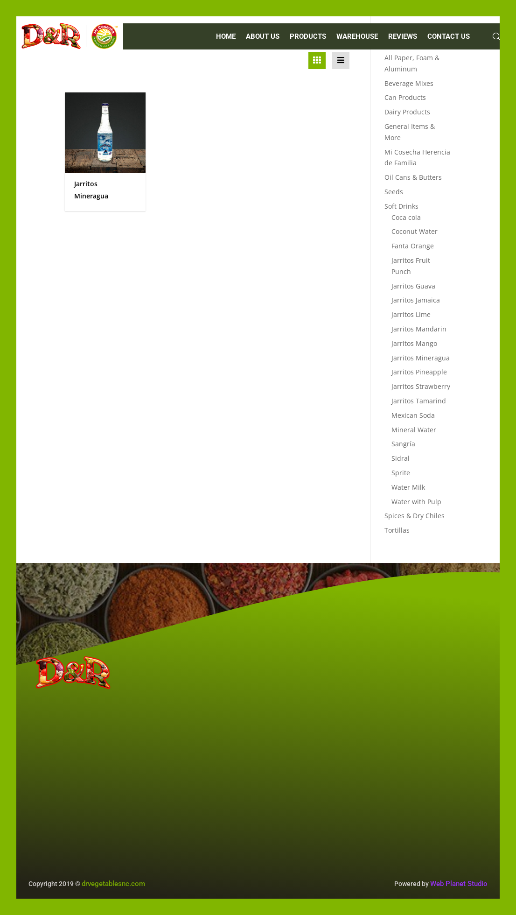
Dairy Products (407, 111)
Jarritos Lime (411, 314)
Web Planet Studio (459, 884)
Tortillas (397, 530)
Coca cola (406, 217)
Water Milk (408, 487)
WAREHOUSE (357, 37)
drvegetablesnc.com (113, 884)
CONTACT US (448, 37)
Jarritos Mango (414, 343)
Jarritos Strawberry (420, 386)
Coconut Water (414, 231)
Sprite (400, 472)
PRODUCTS (308, 37)
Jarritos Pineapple (419, 371)
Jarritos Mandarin (418, 328)
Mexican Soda (413, 415)
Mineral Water (413, 429)
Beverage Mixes (408, 83)
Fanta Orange (412, 245)
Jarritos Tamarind (418, 400)
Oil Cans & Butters (413, 177)
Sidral (400, 458)
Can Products (405, 97)
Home (226, 37)
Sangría (403, 443)
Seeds (393, 191)
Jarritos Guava (413, 286)
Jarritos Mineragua (420, 357)
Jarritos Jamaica (415, 300)
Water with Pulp (416, 501)
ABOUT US (262, 37)
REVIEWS (402, 37)
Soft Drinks (401, 206)
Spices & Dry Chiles (414, 515)
